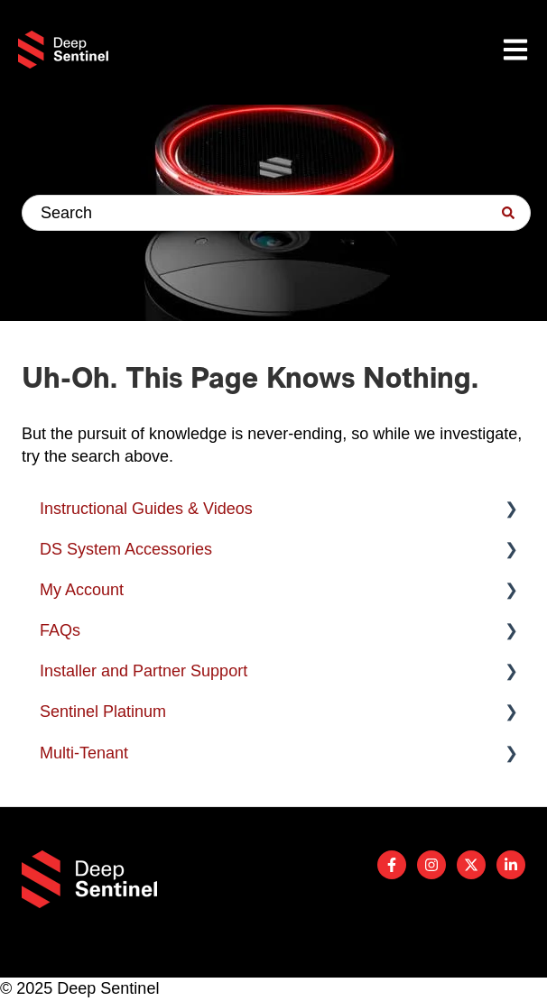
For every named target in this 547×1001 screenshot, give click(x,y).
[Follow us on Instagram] (431, 864)
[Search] (508, 213)
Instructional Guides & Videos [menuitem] (146, 509)
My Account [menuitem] (82, 590)
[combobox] (276, 213)
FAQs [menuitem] (60, 630)
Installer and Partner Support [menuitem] (143, 671)
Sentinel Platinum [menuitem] (103, 712)
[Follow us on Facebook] (391, 864)
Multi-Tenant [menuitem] (84, 753)
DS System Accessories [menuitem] (126, 549)
